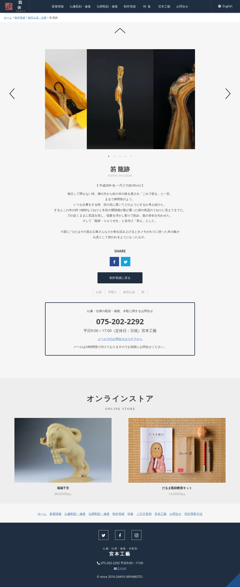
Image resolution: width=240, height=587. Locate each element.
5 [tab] (131, 156)
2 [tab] (114, 156)
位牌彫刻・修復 (107, 7)
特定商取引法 (193, 514)
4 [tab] (126, 156)
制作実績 (130, 7)
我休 (19, 6)
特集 (147, 7)
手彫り (112, 292)
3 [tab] (120, 156)
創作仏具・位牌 (37, 17)
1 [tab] (109, 156)
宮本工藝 (164, 7)
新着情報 (58, 7)
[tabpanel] (120, 99)
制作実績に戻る (120, 278)
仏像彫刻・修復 (80, 7)
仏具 (99, 292)
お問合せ (182, 7)
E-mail (120, 568)
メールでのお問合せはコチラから (120, 339)
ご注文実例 (144, 514)
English (225, 6)
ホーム (8, 17)
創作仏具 (129, 292)
